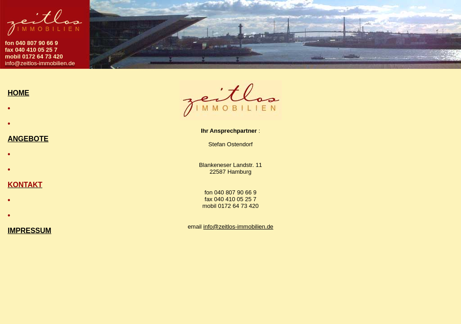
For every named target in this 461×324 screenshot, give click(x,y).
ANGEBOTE (28, 139)
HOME (18, 93)
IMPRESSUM (29, 230)
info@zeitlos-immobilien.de (238, 226)
